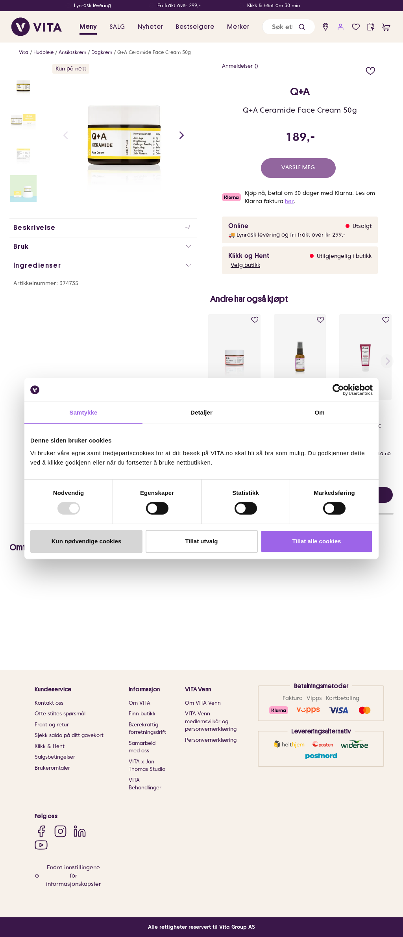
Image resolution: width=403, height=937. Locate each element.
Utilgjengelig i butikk (344, 256)
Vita (23, 52)
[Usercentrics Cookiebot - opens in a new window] (338, 390)
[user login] (340, 27)
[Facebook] (41, 831)
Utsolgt (362, 226)
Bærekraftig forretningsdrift (147, 728)
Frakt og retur (52, 725)
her (289, 201)
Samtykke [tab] (84, 412)
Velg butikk (245, 265)
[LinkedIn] (79, 831)
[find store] (325, 27)
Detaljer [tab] (201, 412)
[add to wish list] (370, 70)
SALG (117, 27)
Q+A (300, 92)
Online (238, 226)
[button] (301, 27)
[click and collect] (371, 27)
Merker (238, 27)
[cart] (386, 27)
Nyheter (150, 27)
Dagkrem (101, 52)
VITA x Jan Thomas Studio (147, 765)
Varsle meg (298, 167)
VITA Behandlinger (145, 784)
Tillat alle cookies (316, 541)
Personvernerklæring (211, 740)
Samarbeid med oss (142, 747)
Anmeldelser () (240, 66)
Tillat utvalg (201, 541)
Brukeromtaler (52, 768)
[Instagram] (60, 831)
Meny (88, 27)
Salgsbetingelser (55, 757)
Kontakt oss (49, 703)
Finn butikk (142, 714)
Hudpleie (43, 52)
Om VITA (139, 703)
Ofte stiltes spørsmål (60, 714)
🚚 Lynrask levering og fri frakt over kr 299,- (287, 234)
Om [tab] (319, 412)
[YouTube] (41, 845)
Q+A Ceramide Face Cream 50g (154, 52)
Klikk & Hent (50, 746)
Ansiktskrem (72, 52)
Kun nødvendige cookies (87, 541)
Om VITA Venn (203, 703)
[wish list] (356, 27)
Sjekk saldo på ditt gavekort (69, 735)
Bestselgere (195, 27)
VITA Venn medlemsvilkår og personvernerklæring (211, 721)
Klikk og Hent (248, 255)
